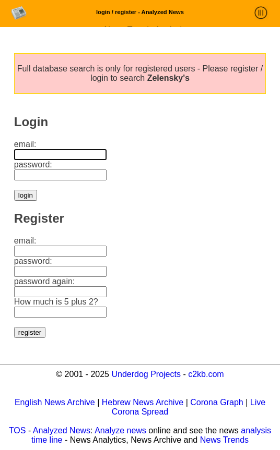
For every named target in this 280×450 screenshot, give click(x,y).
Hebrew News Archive (143, 402)
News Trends (224, 439)
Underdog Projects (146, 374)
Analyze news (120, 430)
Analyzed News (61, 430)
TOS (17, 430)
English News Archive (55, 402)
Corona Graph (216, 402)
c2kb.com (206, 374)
